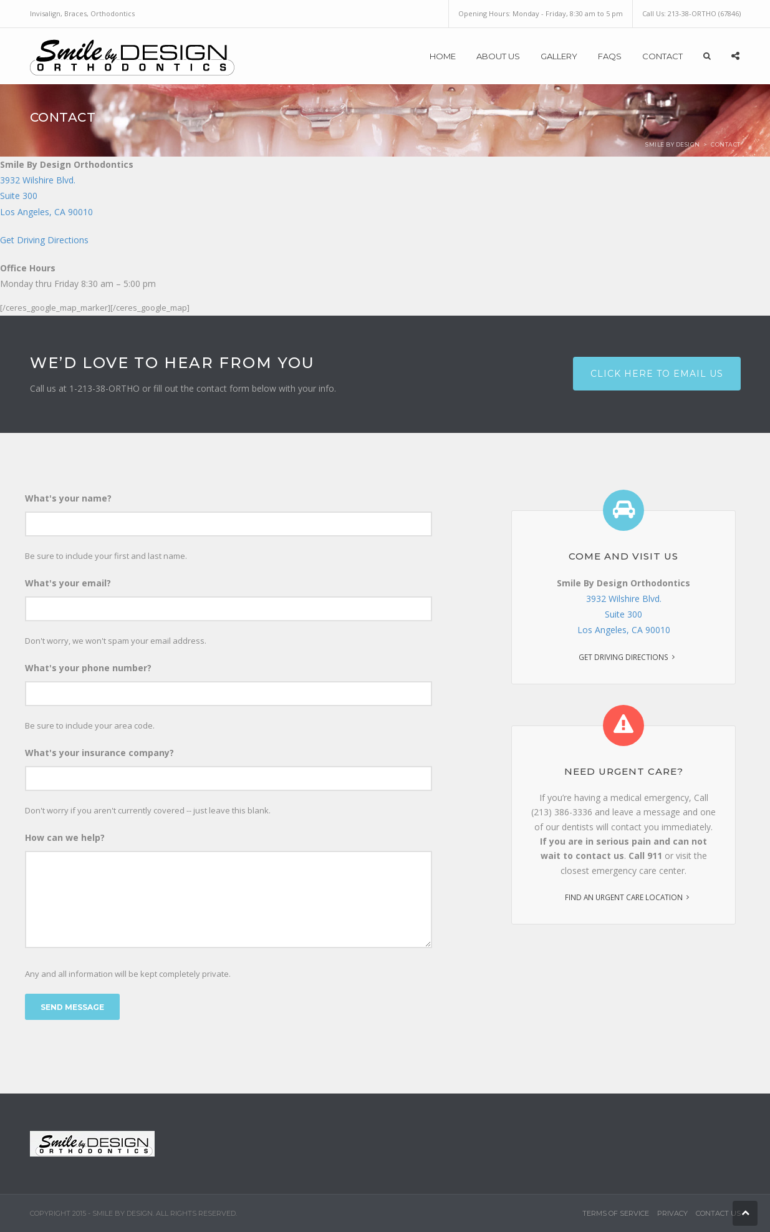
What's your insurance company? (99, 753)
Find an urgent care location (624, 897)
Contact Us (718, 1213)
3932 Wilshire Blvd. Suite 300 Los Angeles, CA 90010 (623, 614)
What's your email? (68, 583)
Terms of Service (615, 1213)
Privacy (672, 1213)
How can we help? (65, 837)
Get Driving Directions (44, 240)
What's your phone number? (88, 668)
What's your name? (68, 498)
